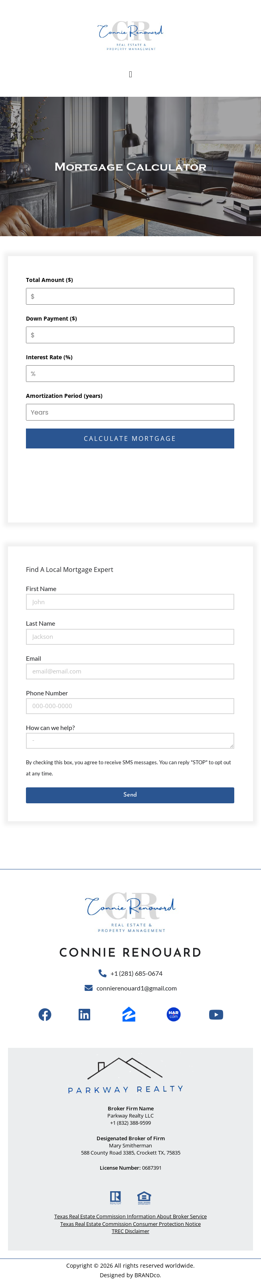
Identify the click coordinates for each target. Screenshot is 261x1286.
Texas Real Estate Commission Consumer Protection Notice (130, 1223)
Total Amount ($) (49, 280)
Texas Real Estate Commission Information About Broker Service (130, 1216)
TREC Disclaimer (130, 1231)
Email (33, 658)
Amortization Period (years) (64, 395)
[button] (130, 74)
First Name (41, 588)
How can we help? (50, 727)
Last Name (40, 623)
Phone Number (47, 693)
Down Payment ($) (51, 318)
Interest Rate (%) (49, 357)
